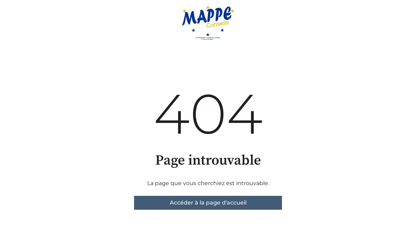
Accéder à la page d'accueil (208, 202)
